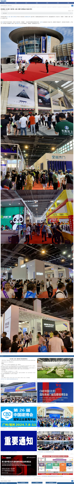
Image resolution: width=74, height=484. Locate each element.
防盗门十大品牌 (36, 7)
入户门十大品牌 (41, 7)
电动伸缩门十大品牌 (14, 7)
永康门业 (41, 22)
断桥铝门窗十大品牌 (8, 7)
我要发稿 (37, 482)
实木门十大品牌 (51, 7)
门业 (16, 22)
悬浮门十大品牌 (57, 7)
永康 (3, 22)
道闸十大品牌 (67, 7)
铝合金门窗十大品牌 (21, 7)
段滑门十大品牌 (46, 7)
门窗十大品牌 (2, 7)
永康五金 (18, 23)
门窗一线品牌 (31, 7)
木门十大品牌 (27, 7)
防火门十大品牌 (62, 7)
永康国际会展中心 (28, 16)
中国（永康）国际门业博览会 (11, 16)
